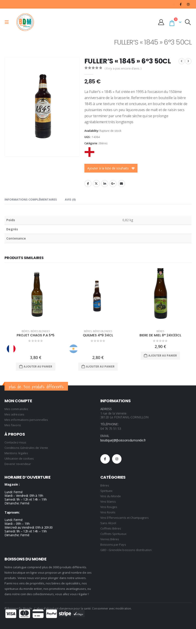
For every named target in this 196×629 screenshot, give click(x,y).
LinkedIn (104, 183)
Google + (113, 183)
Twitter (96, 183)
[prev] (181, 61)
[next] (188, 61)
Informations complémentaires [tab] (31, 199)
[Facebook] (181, 4)
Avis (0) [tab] (70, 199)
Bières (103, 143)
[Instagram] (188, 4)
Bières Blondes (40, 331)
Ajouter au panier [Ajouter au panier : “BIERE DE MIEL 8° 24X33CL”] (162, 355)
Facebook (88, 183)
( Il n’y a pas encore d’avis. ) (123, 68)
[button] (8, 22)
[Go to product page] (36, 297)
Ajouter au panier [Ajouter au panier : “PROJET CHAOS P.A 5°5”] (38, 366)
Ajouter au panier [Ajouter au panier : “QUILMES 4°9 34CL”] (100, 366)
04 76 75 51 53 (110, 428)
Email (121, 183)
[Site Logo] (25, 22)
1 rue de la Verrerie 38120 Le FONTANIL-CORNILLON (124, 415)
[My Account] (162, 22)
